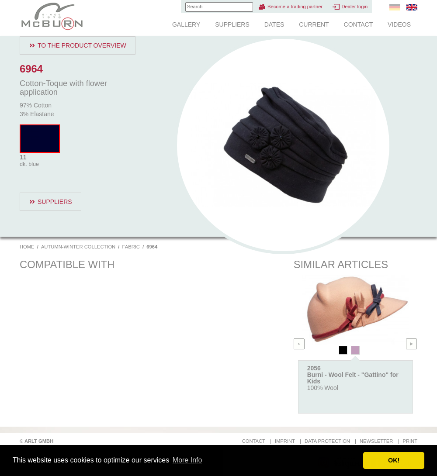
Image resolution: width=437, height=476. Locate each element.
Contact (358, 24)
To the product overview (82, 45)
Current (314, 24)
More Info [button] (187, 460)
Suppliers (232, 24)
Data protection (327, 441)
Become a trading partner (295, 6)
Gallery (186, 24)
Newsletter (376, 441)
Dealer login (354, 6)
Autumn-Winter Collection (78, 246)
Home (27, 246)
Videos (399, 24)
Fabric (131, 246)
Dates (274, 24)
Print (409, 441)
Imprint (285, 441)
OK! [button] (393, 460)
